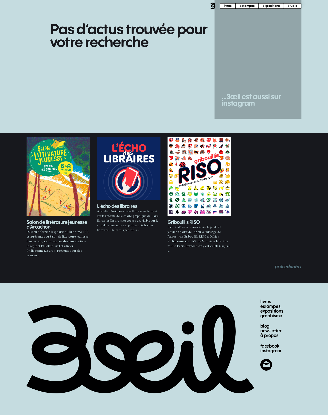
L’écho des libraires (117, 206)
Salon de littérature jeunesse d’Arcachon (57, 225)
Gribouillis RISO (184, 222)
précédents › (288, 267)
